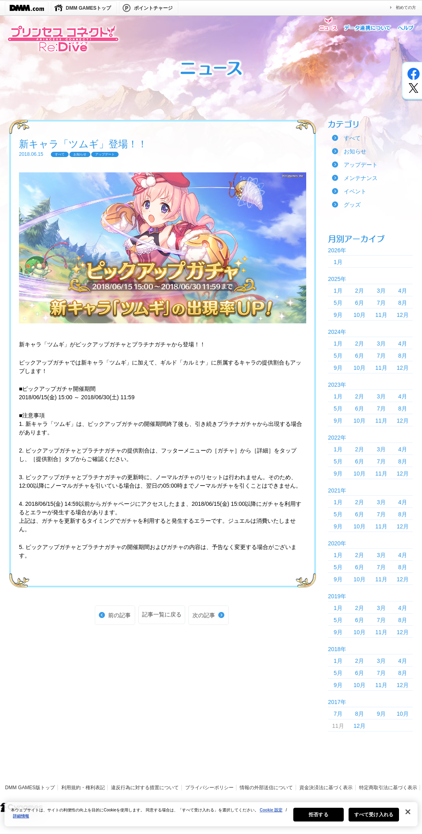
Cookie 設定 (271, 813)
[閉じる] (408, 815)
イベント (355, 191)
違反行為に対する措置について (145, 787)
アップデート (361, 164)
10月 (359, 315)
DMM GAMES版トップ (30, 787)
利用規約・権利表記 (83, 787)
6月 (359, 303)
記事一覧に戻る (162, 614)
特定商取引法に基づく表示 (388, 787)
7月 (381, 303)
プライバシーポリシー (209, 787)
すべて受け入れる (373, 818)
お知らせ (355, 151)
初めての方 (406, 7)
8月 (402, 303)
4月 (402, 290)
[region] (211, 818)
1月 (338, 262)
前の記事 (119, 615)
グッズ (352, 204)
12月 (403, 315)
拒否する (318, 818)
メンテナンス (361, 178)
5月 (338, 303)
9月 (338, 315)
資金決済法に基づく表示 (326, 787)
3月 (381, 290)
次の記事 (203, 615)
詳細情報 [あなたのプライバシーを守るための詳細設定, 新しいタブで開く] (21, 819)
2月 (359, 290)
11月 (381, 315)
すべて (352, 138)
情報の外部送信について (266, 787)
